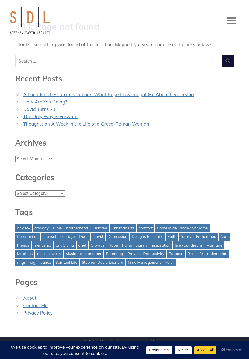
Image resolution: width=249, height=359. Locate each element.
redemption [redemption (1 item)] (217, 253)
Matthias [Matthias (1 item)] (25, 253)
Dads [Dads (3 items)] (83, 236)
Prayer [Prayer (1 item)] (133, 253)
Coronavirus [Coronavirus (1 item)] (27, 236)
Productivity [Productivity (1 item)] (153, 253)
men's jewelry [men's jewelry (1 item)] (49, 253)
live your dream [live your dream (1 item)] (188, 245)
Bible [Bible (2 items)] (57, 228)
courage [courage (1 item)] (67, 236)
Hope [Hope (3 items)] (113, 245)
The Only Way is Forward (50, 116)
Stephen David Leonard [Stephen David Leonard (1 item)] (102, 262)
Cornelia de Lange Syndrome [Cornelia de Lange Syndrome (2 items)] (182, 228)
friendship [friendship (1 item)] (42, 245)
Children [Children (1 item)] (99, 228)
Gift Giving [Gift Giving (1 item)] (64, 245)
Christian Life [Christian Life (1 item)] (123, 228)
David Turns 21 (39, 109)
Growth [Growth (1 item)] (97, 245)
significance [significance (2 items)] (40, 262)
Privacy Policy (38, 313)
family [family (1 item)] (186, 236)
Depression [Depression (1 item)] (117, 236)
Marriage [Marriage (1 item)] (214, 245)
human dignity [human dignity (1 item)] (135, 245)
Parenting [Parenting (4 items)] (114, 253)
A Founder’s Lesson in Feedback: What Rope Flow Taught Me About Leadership (108, 94)
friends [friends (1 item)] (23, 245)
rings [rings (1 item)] (21, 262)
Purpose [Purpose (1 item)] (176, 253)
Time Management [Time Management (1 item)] (144, 262)
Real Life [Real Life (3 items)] (195, 253)
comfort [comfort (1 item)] (146, 228)
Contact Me (35, 305)
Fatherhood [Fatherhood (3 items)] (206, 236)
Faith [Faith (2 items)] (172, 236)
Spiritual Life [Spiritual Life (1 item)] (66, 262)
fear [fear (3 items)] (224, 236)
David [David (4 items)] (98, 236)
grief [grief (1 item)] (82, 245)
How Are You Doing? (45, 102)
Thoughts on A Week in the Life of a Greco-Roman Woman (86, 124)
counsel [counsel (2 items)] (49, 236)
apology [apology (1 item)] (41, 228)
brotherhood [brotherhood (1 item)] (77, 228)
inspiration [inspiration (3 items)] (161, 245)
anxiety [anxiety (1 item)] (23, 228)
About (29, 298)
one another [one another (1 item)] (90, 253)
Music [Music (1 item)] (71, 253)
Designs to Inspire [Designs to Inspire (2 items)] (147, 236)
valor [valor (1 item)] (169, 262)
